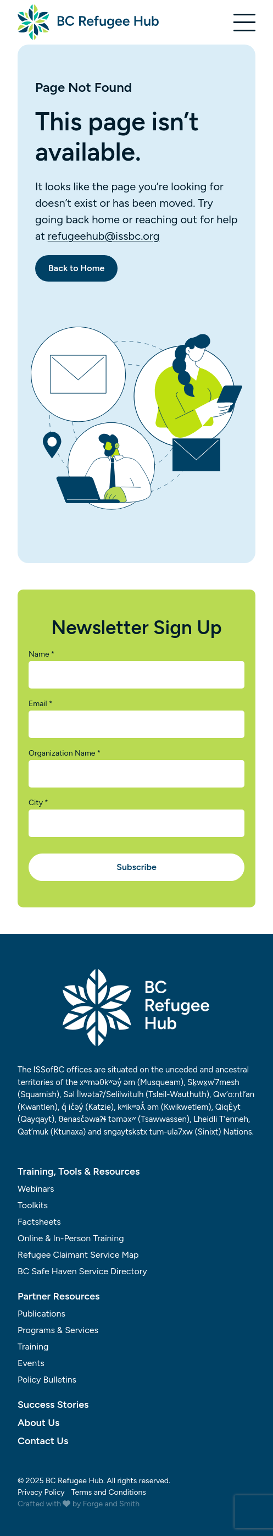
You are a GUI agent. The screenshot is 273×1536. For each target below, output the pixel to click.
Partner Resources (59, 1296)
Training (33, 1346)
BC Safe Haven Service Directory (82, 1271)
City (38, 802)
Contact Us (43, 1441)
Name (41, 654)
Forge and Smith (111, 1504)
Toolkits (33, 1205)
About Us (38, 1423)
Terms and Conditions (108, 1492)
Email (40, 703)
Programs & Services (58, 1330)
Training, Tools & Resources (79, 1171)
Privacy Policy (41, 1492)
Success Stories (53, 1405)
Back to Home (76, 268)
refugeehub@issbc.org (104, 236)
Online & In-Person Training (71, 1238)
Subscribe (136, 867)
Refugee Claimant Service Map (78, 1254)
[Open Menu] (244, 23)
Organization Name (65, 753)
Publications (41, 1313)
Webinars (36, 1188)
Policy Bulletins (47, 1379)
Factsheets (39, 1221)
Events (31, 1363)
